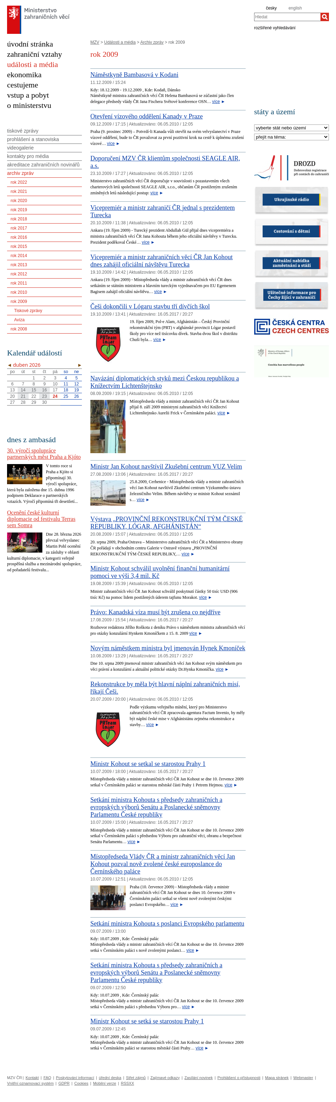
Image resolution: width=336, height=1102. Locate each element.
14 (23, 390)
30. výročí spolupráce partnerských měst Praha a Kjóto (44, 454)
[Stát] (291, 128)
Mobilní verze (104, 1083)
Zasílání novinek (199, 1078)
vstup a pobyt (28, 95)
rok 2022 (19, 182)
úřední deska (110, 1078)
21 (23, 396)
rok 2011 (19, 283)
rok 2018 (19, 219)
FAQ (47, 1078)
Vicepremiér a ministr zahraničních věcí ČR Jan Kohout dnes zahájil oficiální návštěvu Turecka (161, 261)
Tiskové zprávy (28, 310)
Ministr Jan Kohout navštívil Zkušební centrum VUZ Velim (166, 466)
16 (44, 390)
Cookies (81, 1083)
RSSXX (127, 1083)
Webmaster (303, 1078)
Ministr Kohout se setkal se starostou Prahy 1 (147, 763)
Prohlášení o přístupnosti (238, 1078)
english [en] (295, 8)
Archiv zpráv (151, 42)
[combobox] (287, 17)
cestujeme (22, 84)
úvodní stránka (30, 43)
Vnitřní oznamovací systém (30, 1083)
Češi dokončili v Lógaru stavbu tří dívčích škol (150, 306)
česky (271, 8)
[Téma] (291, 137)
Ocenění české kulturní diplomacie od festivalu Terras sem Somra (41, 519)
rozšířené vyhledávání (274, 27)
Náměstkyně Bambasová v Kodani (134, 74)
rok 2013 (19, 264)
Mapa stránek (277, 1078)
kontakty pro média (28, 156)
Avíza (19, 319)
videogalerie (20, 148)
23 (44, 396)
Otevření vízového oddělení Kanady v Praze (146, 116)
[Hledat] (324, 17)
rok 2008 (19, 329)
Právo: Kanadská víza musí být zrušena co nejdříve (155, 612)
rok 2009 (19, 301)
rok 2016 (19, 237)
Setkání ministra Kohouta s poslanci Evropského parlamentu (167, 923)
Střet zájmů (136, 1078)
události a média (32, 64)
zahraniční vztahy (34, 54)
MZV (94, 42)
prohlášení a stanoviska (33, 139)
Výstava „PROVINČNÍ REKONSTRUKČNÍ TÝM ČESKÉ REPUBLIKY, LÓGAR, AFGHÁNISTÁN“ (166, 523)
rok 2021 (19, 191)
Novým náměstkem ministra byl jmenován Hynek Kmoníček (167, 648)
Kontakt (31, 1078)
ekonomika (24, 74)
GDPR (64, 1083)
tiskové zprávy (22, 131)
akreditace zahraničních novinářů (43, 165)
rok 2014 (19, 255)
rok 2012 (19, 274)
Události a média (120, 42)
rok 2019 (19, 209)
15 (33, 390)
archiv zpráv (20, 173)
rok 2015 (19, 246)
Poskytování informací (75, 1078)
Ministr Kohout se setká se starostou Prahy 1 (147, 1021)
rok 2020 (19, 200)
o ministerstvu (29, 105)
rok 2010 (19, 292)
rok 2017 (19, 228)
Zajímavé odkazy (165, 1078)
